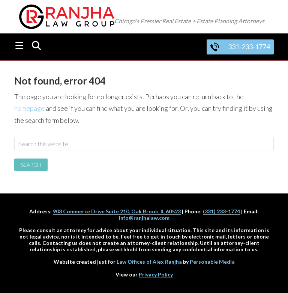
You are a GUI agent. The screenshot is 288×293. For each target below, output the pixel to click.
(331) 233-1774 (221, 211)
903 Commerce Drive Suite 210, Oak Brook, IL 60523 (117, 211)
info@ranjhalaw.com (144, 217)
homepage (29, 108)
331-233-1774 (240, 47)
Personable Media (212, 261)
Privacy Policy (156, 274)
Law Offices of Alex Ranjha (149, 261)
